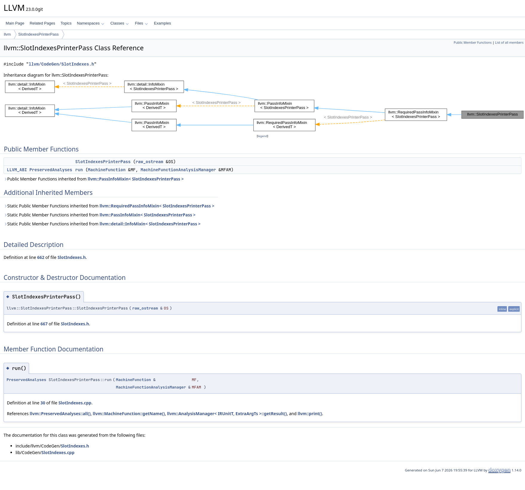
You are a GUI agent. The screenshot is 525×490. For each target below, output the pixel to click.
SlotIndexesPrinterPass (38, 34)
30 (42, 403)
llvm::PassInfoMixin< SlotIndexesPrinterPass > (136, 179)
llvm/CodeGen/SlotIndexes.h (61, 64)
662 (40, 257)
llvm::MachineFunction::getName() (129, 413)
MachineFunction (107, 169)
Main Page (15, 23)
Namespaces (90, 23)
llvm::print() (310, 413)
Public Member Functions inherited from (94, 179)
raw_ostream (149, 161)
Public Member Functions (473, 42)
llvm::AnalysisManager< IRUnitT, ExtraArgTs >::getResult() (227, 413)
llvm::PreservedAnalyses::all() (60, 413)
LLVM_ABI (17, 169)
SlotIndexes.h (71, 257)
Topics (65, 23)
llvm (7, 34)
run (79, 169)
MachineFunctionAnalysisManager (178, 169)
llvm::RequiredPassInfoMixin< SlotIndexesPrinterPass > (157, 206)
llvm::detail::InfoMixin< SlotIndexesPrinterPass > (150, 224)
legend (262, 136)
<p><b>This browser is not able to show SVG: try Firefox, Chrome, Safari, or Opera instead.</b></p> (264, 105)
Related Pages (42, 23)
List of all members (509, 42)
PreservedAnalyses (51, 169)
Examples (162, 23)
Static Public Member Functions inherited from (109, 206)
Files (141, 23)
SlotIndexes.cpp (74, 403)
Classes (119, 23)
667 (44, 324)
